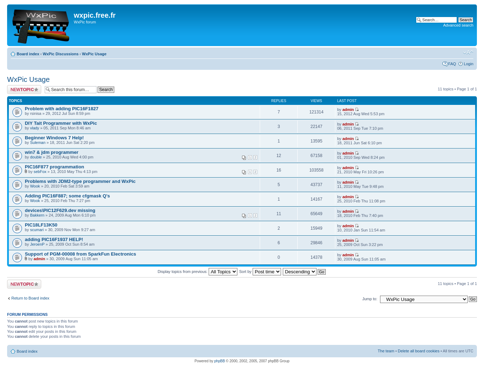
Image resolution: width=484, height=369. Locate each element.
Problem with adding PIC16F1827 (61, 108)
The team (386, 351)
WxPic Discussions (60, 54)
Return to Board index (30, 298)
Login (468, 64)
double (36, 157)
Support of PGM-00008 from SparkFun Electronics (80, 254)
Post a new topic (24, 89)
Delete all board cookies (418, 351)
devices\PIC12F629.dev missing (60, 210)
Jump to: (369, 299)
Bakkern (37, 215)
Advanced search (458, 25)
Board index (28, 54)
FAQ (452, 64)
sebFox (40, 171)
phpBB (219, 361)
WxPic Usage (94, 54)
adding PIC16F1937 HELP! (54, 239)
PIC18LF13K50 (41, 225)
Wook (35, 186)
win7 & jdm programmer (51, 152)
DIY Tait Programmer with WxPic (61, 123)
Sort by (260, 271)
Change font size (468, 52)
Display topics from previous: (197, 271)
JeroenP (37, 244)
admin (348, 109)
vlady (34, 128)
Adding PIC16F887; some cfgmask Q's (67, 196)
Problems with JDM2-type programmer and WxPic (80, 181)
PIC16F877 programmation (54, 166)
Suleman (37, 142)
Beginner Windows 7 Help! (54, 137)
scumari (37, 230)
